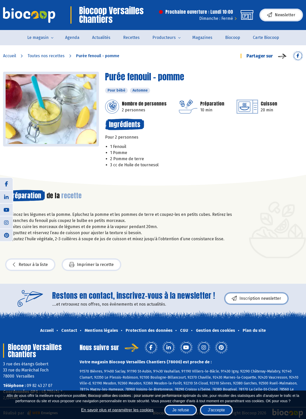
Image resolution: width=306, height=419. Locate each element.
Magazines (202, 37)
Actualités (101, 37)
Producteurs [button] (164, 37)
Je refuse (180, 410)
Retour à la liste (30, 264)
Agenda (72, 37)
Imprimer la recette (91, 264)
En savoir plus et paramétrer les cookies (117, 410)
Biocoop (232, 37)
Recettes (131, 37)
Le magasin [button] (38, 37)
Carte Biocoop (266, 37)
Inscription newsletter (256, 298)
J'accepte (216, 410)
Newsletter (281, 15)
